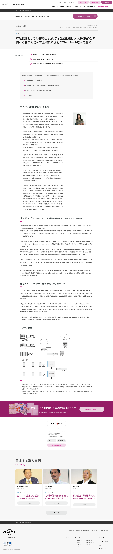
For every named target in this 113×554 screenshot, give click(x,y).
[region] (56, 10)
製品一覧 (77, 537)
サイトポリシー (95, 530)
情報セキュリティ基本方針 (74, 530)
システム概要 (27, 95)
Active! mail (21, 34)
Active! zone (89, 540)
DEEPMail (79, 542)
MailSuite (79, 544)
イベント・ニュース (103, 541)
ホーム (17, 10)
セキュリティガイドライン (104, 530)
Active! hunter (89, 542)
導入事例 (22, 10)
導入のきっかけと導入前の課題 (32, 80)
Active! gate (80, 547)
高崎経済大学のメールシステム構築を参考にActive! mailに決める (42, 85)
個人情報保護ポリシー (86, 530)
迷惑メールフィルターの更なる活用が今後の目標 (37, 90)
